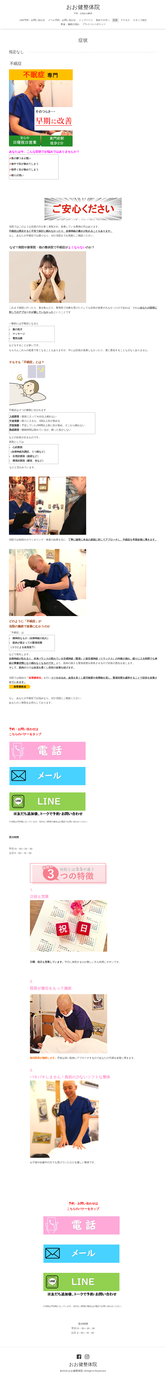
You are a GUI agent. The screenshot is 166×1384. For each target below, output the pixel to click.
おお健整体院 (83, 7)
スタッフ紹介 (140, 20)
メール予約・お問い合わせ (62, 20)
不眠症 (16, 64)
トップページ (86, 20)
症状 (115, 20)
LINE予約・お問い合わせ (32, 20)
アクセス (125, 20)
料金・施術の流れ (70, 24)
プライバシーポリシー (94, 24)
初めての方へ (103, 20)
